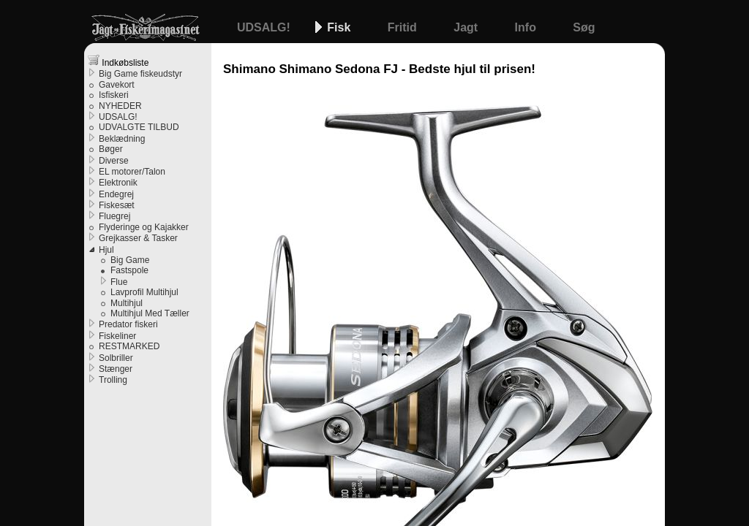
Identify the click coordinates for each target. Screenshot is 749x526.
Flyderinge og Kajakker (144, 227)
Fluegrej (114, 216)
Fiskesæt (117, 205)
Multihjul (126, 303)
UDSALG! (265, 27)
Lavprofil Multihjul (144, 292)
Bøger (111, 149)
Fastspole (129, 270)
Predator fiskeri (128, 324)
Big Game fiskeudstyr (140, 74)
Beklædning (122, 139)
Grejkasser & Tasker (138, 238)
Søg (584, 27)
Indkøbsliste (118, 61)
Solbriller (116, 358)
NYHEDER (120, 106)
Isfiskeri (114, 95)
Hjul (106, 250)
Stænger (115, 369)
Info (527, 27)
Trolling (113, 380)
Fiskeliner (117, 336)
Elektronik (118, 183)
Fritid (404, 27)
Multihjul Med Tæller (149, 313)
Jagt (467, 27)
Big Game (129, 260)
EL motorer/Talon (132, 172)
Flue (118, 282)
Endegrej (116, 194)
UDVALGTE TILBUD (139, 127)
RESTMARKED (129, 346)
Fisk (340, 27)
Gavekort (117, 85)
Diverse (114, 161)
